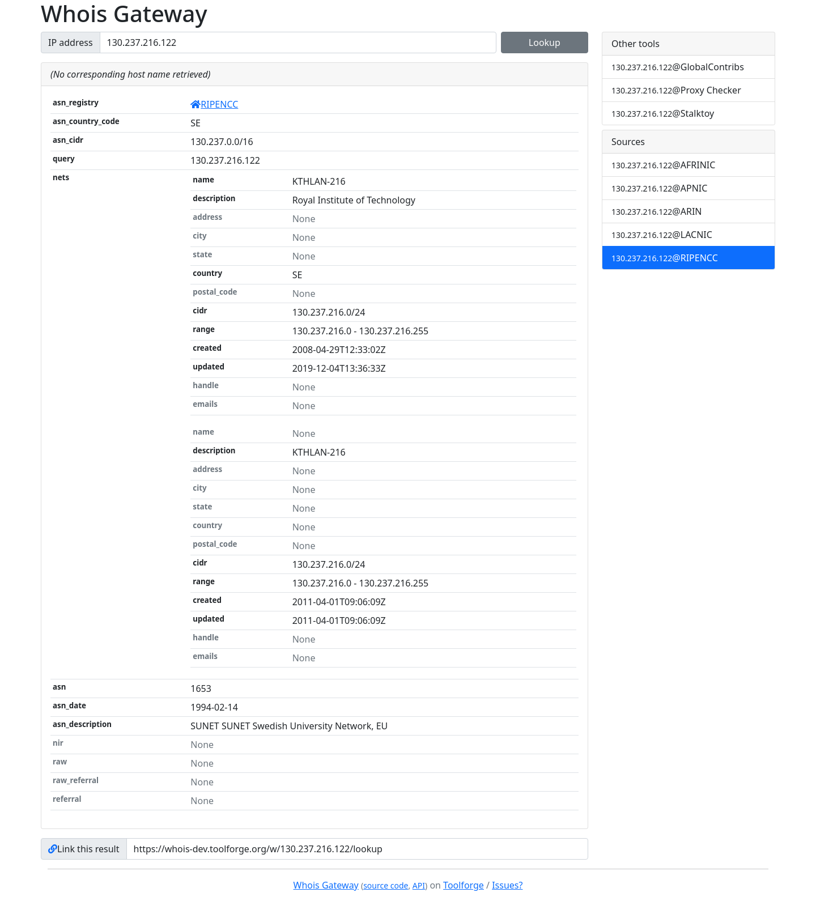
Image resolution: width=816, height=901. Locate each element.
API (419, 885)
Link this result (84, 849)
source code (385, 885)
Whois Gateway (326, 885)
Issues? (507, 885)
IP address (70, 42)
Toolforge (463, 885)
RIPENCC (214, 104)
